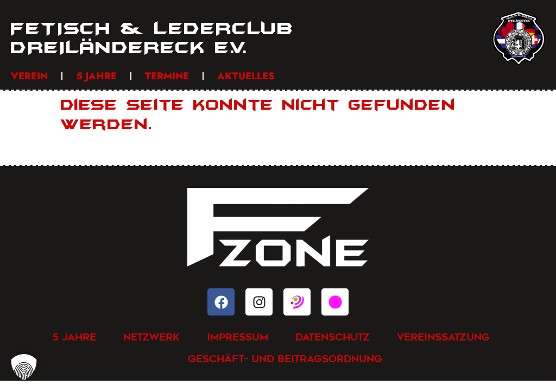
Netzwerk (151, 337)
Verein (29, 76)
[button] (24, 367)
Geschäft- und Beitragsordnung (285, 358)
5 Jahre (96, 76)
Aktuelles (246, 76)
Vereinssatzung (443, 337)
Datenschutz (332, 337)
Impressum (237, 337)
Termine (167, 76)
